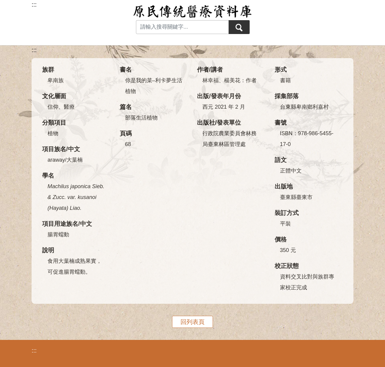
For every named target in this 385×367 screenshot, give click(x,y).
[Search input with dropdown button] (182, 27)
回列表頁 (192, 322)
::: (34, 50)
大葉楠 (74, 160)
